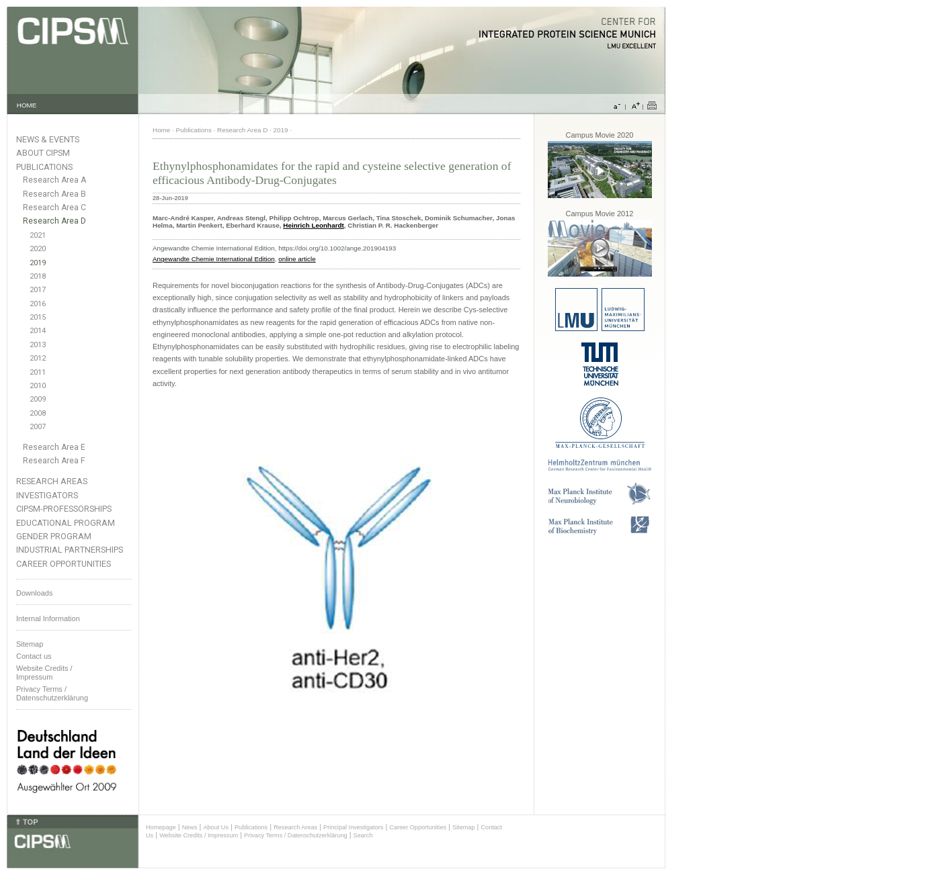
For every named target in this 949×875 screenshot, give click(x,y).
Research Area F (54, 460)
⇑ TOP (26, 822)
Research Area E (54, 447)
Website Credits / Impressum (198, 835)
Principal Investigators (353, 827)
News (190, 827)
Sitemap (29, 644)
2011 (38, 372)
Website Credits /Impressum (44, 672)
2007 (38, 426)
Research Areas (51, 481)
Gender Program (53, 536)
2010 (38, 385)
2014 (38, 330)
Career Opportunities (63, 564)
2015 (38, 317)
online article (296, 259)
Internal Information (48, 618)
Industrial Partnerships (69, 550)
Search (363, 835)
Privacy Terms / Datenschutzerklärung (52, 693)
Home (161, 130)
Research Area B (54, 194)
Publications (44, 167)
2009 (38, 399)
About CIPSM (43, 153)
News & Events (47, 139)
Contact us (34, 656)
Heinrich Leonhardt (313, 225)
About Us (216, 827)
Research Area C (54, 207)
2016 (38, 304)
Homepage (161, 827)
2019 (38, 263)
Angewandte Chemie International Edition (214, 259)
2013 (38, 344)
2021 (38, 235)
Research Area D (54, 221)
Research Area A (54, 180)
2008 (38, 413)
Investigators (47, 495)
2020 (38, 248)
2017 (38, 289)
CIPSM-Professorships (64, 509)
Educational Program (65, 523)
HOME (27, 105)
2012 (38, 358)
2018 (38, 276)
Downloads (34, 593)
